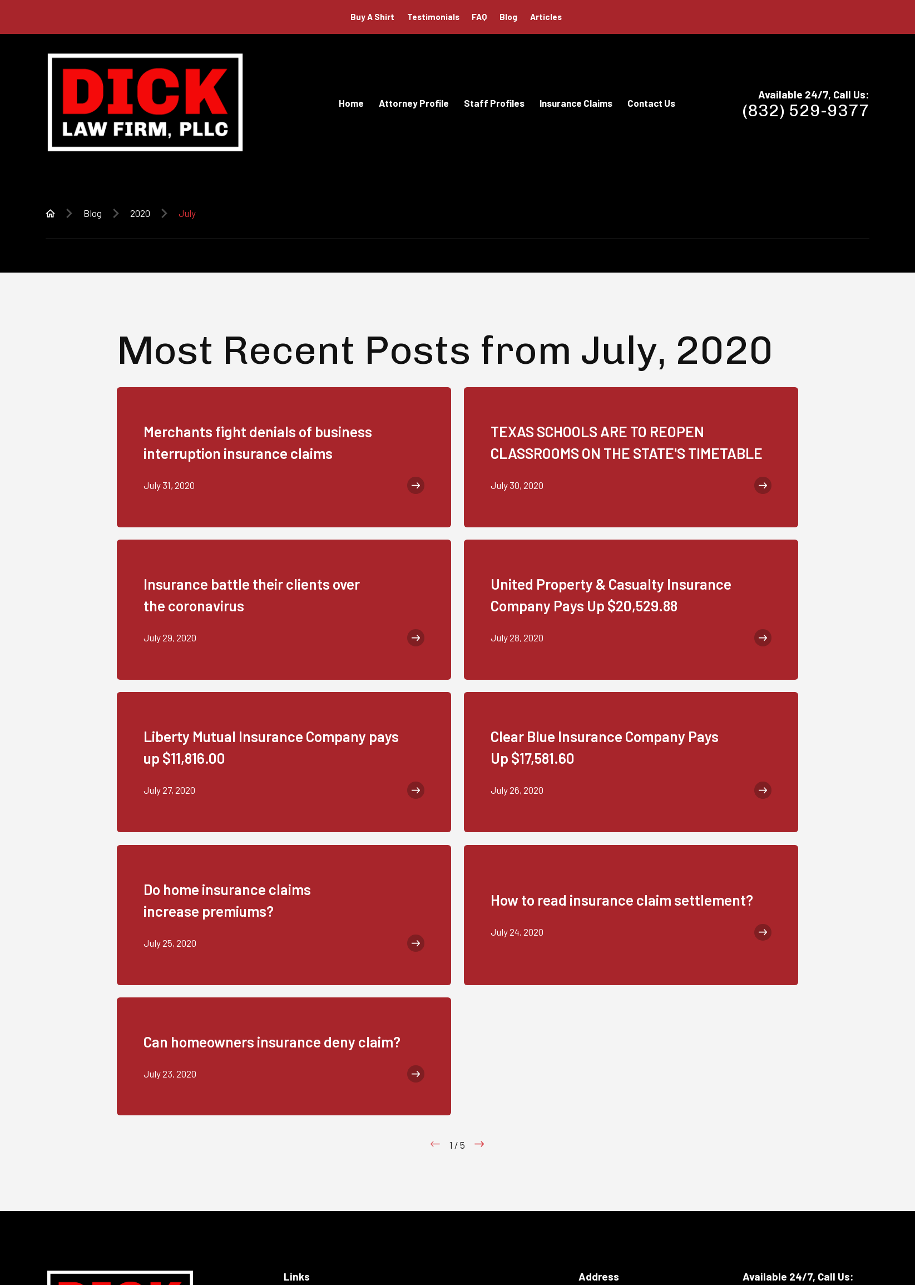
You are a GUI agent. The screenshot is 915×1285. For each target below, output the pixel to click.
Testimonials (433, 17)
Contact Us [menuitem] (651, 102)
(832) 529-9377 (806, 110)
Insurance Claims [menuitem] (576, 102)
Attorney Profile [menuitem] (414, 102)
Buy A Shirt (372, 17)
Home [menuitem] (351, 102)
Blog (508, 17)
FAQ (479, 17)
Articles (546, 17)
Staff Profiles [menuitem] (494, 102)
